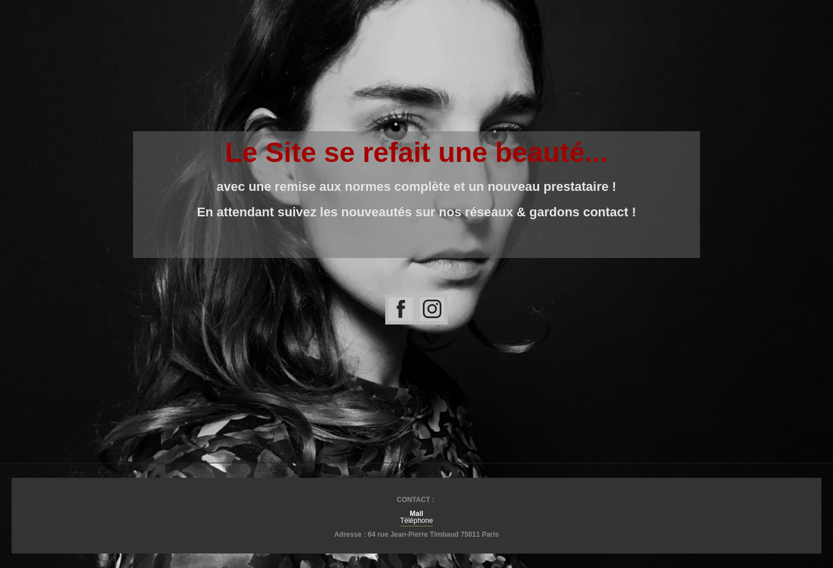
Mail (416, 514)
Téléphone (416, 521)
